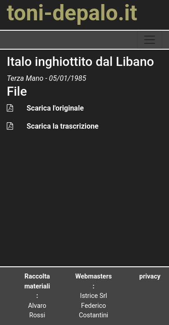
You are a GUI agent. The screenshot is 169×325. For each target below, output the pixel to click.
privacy (149, 276)
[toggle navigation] (149, 40)
